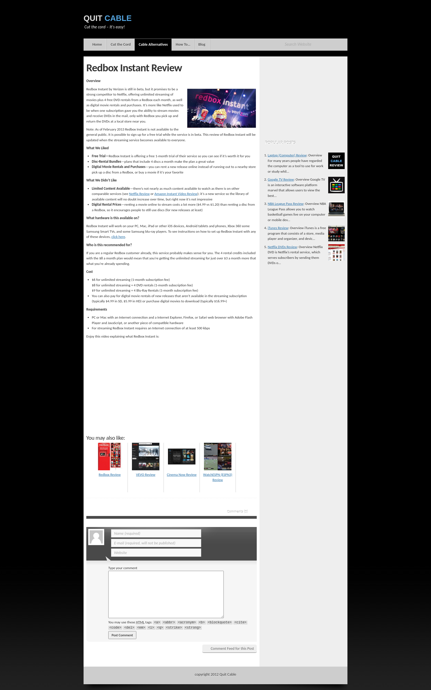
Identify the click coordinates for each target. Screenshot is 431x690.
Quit (108, 18)
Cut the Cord (121, 44)
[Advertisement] (247, 23)
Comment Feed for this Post (232, 648)
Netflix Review (139, 194)
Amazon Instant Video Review (175, 194)
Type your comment (122, 568)
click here (118, 237)
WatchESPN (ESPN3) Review (217, 474)
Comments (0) (237, 512)
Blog (201, 44)
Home (97, 44)
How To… (183, 44)
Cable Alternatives (153, 46)
